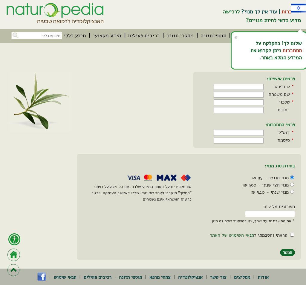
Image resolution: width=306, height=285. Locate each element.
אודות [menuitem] (263, 277)
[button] (15, 35)
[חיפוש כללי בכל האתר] (36, 35)
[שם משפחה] (239, 95)
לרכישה (231, 11)
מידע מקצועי (107, 35)
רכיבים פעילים (144, 35)
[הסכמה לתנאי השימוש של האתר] (292, 235)
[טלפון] (239, 102)
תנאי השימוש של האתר (232, 235)
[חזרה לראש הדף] (13, 270)
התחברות (292, 50)
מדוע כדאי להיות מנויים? (273, 20)
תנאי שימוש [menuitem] (65, 277)
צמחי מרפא (160, 277)
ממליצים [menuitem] (242, 277)
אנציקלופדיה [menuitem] (190, 277)
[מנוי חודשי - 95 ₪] (292, 177)
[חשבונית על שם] (270, 214)
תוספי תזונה (213, 35)
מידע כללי (75, 35)
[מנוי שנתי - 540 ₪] (292, 192)
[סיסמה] (239, 141)
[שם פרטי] (239, 87)
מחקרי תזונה (180, 35)
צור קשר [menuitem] (218, 277)
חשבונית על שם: (279, 206)
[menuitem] (213, 35)
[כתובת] (239, 110)
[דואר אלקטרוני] (239, 133)
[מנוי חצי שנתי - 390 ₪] (292, 185)
